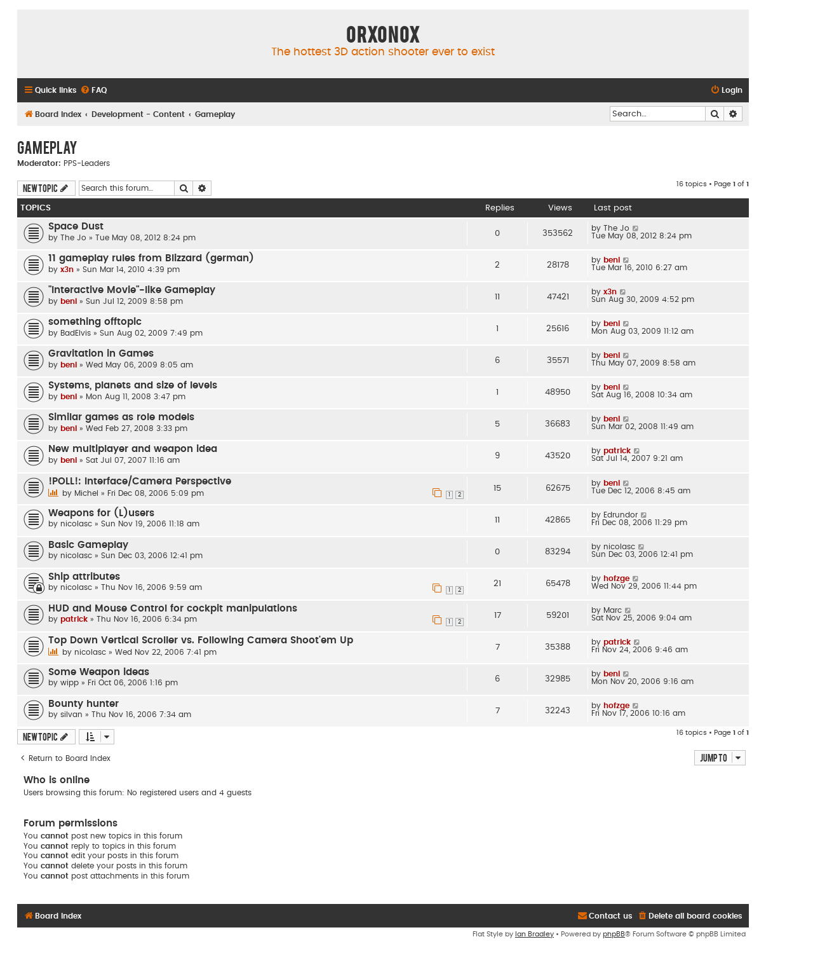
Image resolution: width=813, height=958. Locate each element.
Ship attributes (84, 577)
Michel (86, 493)
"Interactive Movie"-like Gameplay (131, 290)
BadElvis (75, 333)
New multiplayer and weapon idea (132, 449)
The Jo (73, 238)
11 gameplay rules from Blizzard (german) (151, 258)
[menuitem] (93, 90)
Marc (612, 610)
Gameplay (47, 146)
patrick (617, 451)
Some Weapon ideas (98, 672)
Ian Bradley (534, 934)
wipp (69, 683)
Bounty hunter (83, 704)
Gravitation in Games (101, 354)
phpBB (614, 934)
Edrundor (620, 515)
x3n (67, 269)
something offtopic (95, 322)
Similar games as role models (121, 417)
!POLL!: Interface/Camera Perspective (139, 481)
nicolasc (76, 524)
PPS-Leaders (87, 163)
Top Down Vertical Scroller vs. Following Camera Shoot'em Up (200, 640)
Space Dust (76, 226)
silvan (71, 714)
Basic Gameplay (88, 545)
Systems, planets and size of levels (132, 385)
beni (611, 260)
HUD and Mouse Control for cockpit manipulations (172, 608)
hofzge (616, 578)
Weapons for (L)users (101, 513)
